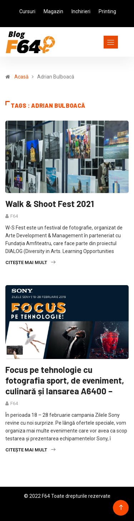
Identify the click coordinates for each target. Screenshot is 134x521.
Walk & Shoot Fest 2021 (49, 203)
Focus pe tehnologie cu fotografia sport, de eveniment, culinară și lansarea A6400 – (64, 380)
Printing (107, 11)
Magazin (53, 11)
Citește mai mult (30, 262)
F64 (14, 216)
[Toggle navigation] (97, 42)
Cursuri (27, 11)
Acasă (21, 77)
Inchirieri (80, 11)
